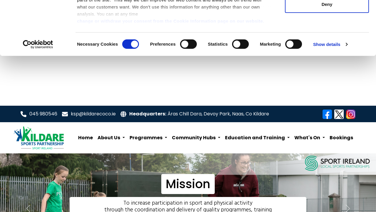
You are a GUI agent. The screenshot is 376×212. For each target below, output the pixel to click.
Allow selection (327, 34)
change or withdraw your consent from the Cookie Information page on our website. (170, 70)
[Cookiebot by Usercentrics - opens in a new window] (38, 94)
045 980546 (43, 113)
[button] (111, 138)
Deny (327, 54)
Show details (326, 94)
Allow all (327, 15)
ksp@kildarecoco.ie (93, 113)
